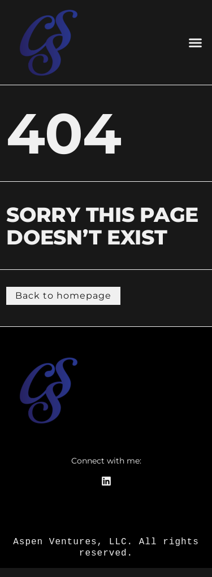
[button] (195, 42)
